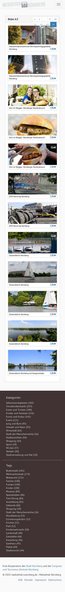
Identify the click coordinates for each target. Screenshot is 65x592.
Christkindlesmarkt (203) (19, 406)
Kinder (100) (12, 488)
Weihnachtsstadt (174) (18, 474)
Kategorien (13, 398)
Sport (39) (11, 444)
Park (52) (11, 526)
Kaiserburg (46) (14, 540)
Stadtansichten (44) (16, 437)
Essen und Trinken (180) (19, 409)
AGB (20, 579)
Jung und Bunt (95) (16, 423)
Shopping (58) (13, 508)
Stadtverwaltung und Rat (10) (21, 454)
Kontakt (28, 579)
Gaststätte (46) (14, 536)
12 (41, 24)
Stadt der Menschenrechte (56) (22, 434)
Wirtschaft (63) (14, 430)
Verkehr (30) (12, 451)
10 (55, 19)
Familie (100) (13, 481)
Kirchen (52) (12, 522)
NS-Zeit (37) (12, 447)
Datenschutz (54, 579)
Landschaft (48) (14, 533)
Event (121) (12, 420)
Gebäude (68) (13, 505)
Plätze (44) (11, 546)
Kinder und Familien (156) (20, 413)
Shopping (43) (13, 441)
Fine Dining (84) (14, 498)
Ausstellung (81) (14, 501)
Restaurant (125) (15, 477)
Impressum (40, 579)
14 (53, 24)
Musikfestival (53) (15, 515)
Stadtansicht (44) (15, 550)
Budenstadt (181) (15, 470)
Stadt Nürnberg (34, 566)
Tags (9, 465)
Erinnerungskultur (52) (18, 519)
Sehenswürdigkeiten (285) (20, 402)
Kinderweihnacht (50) (17, 529)
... (45, 19)
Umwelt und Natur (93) (18, 427)
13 (47, 24)
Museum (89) (13, 491)
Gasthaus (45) (13, 543)
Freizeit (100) (13, 484)
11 (35, 24)
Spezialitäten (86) (15, 494)
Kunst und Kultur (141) (18, 416)
